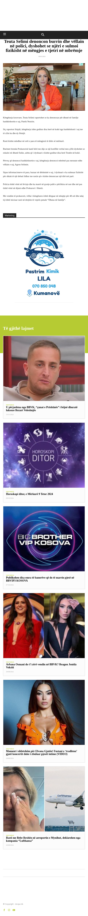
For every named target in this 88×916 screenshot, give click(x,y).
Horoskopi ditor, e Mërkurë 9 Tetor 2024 (29, 494)
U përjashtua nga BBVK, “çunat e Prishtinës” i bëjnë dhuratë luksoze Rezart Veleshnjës (41, 409)
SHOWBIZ (10, 405)
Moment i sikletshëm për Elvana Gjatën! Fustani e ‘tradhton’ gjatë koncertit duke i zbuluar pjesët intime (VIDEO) (41, 753)
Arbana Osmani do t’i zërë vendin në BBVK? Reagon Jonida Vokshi (41, 666)
